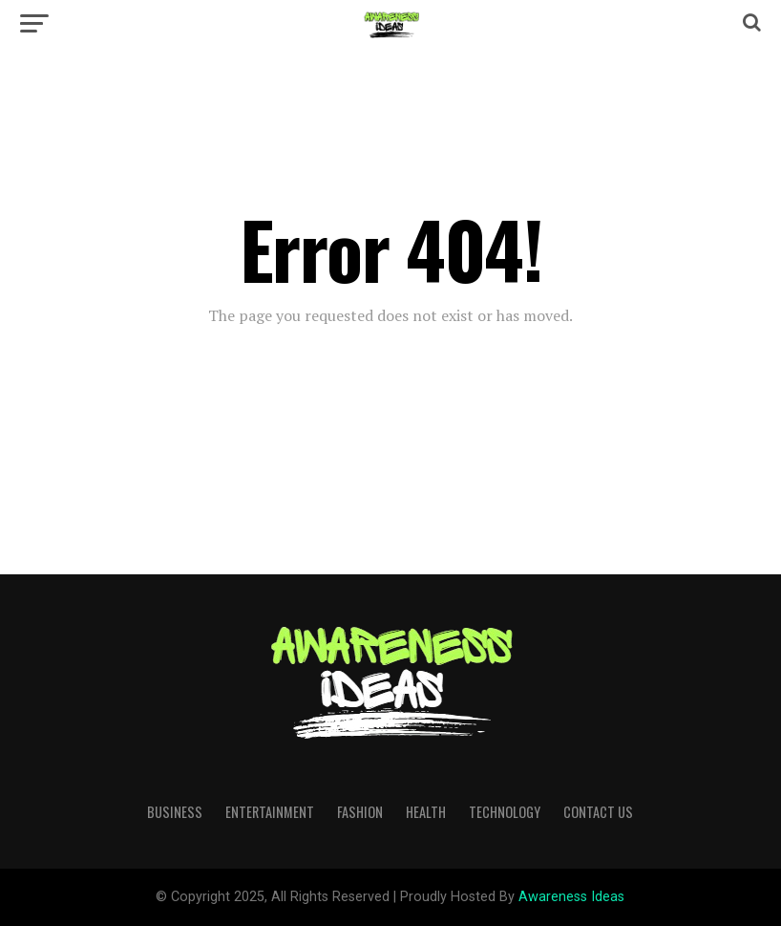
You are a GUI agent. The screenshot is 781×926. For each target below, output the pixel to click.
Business (174, 812)
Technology (504, 812)
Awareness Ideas (571, 897)
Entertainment (269, 812)
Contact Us (598, 812)
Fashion (360, 812)
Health (426, 812)
